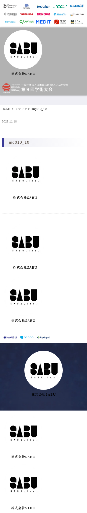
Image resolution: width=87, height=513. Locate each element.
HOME (6, 109)
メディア (21, 109)
